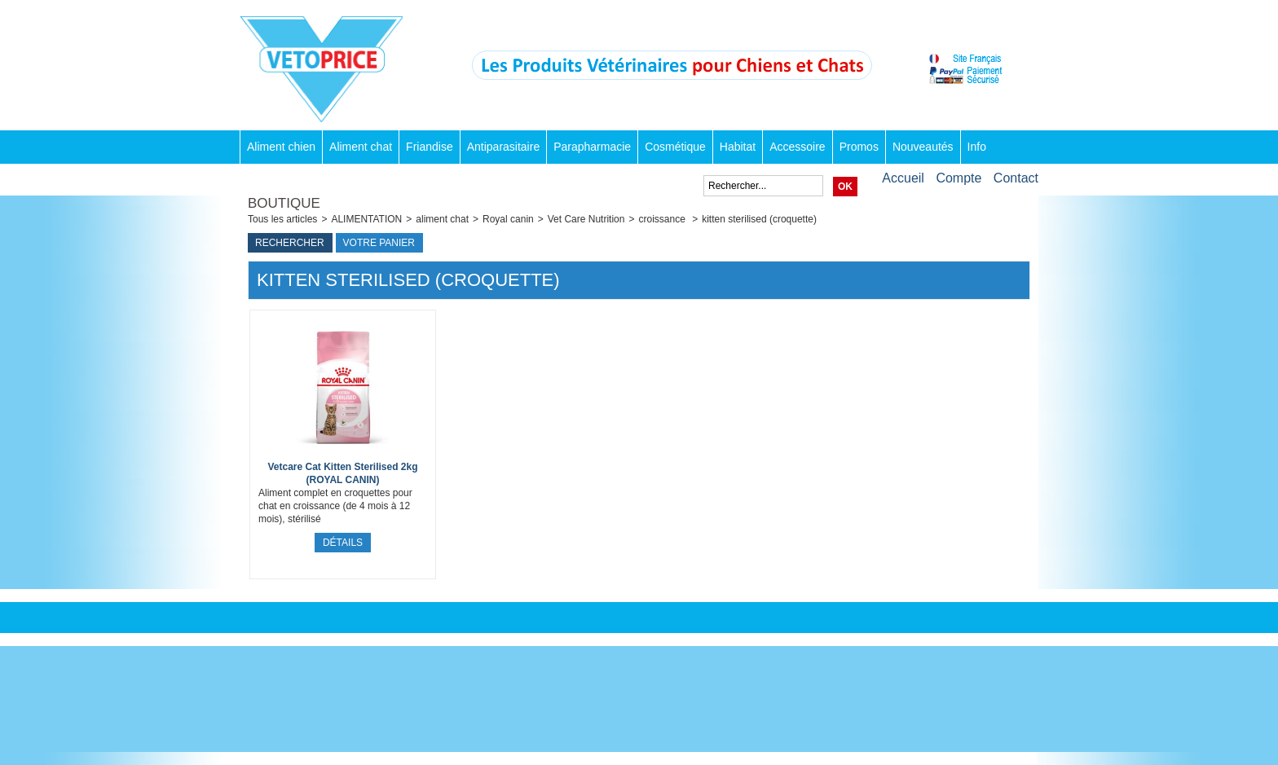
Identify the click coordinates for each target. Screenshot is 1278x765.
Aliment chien (281, 146)
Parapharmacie (592, 146)
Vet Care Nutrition (586, 219)
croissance (663, 219)
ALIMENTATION (366, 219)
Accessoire (797, 146)
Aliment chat (360, 146)
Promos (859, 146)
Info (976, 146)
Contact (1016, 178)
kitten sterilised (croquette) (759, 219)
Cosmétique (675, 146)
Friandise (429, 146)
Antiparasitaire (503, 146)
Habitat (738, 146)
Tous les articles (282, 219)
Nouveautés (923, 146)
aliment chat (442, 219)
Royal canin (508, 219)
